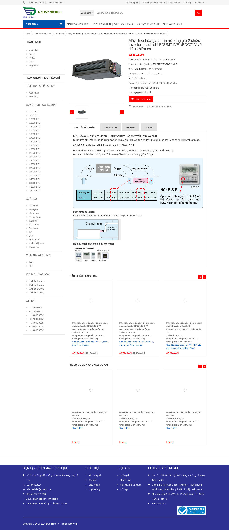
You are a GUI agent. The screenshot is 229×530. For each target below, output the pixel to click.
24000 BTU (34, 160)
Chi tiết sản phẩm (84, 127)
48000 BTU (34, 190)
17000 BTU (34, 138)
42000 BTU (34, 186)
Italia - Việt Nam (37, 243)
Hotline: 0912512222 (36, 494)
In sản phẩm (136, 106)
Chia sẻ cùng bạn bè (159, 106)
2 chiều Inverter (37, 285)
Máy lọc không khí (148, 24)
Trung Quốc (35, 217)
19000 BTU (34, 145)
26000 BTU (34, 164)
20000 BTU (34, 149)
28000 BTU (34, 171)
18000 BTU (34, 141)
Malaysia (33, 209)
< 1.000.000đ (35, 307)
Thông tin (111, 127)
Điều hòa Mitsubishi (78, 24)
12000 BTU (34, 119)
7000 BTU (34, 111)
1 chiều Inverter (37, 281)
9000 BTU (34, 115)
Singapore (34, 213)
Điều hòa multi (102, 24)
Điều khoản (174, 2)
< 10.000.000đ (36, 315)
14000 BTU (34, 126)
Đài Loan (33, 220)
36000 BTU (34, 183)
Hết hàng (33, 96)
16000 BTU (34, 134)
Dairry (32, 54)
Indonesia (34, 247)
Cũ (30, 266)
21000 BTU (34, 153)
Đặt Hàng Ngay (143, 99)
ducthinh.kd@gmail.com (39, 489)
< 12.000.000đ (36, 319)
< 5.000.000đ (35, 311)
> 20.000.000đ (36, 330)
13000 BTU (34, 123)
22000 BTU (34, 156)
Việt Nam (33, 228)
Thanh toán (125, 480)
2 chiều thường (36, 292)
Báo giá (92, 480)
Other (149, 127)
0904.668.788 (56, 2)
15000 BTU (34, 130)
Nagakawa (34, 65)
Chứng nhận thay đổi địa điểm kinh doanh (46, 503)
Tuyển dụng (94, 489)
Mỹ (30, 232)
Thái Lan (33, 205)
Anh (31, 236)
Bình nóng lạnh (172, 24)
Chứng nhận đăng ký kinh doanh (42, 499)
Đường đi (199, 2)
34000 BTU (34, 179)
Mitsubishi (34, 50)
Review (130, 127)
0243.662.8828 (36, 2)
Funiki (32, 61)
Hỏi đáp (187, 2)
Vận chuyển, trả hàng (130, 484)
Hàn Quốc (34, 239)
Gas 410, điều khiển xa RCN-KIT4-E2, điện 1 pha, (153, 83)
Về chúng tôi (132, 2)
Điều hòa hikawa (124, 24)
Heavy (32, 58)
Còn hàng (34, 92)
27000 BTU (34, 168)
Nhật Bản (34, 224)
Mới (31, 262)
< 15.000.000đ (36, 322)
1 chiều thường (36, 288)
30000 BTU (34, 175)
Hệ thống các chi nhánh (153, 2)
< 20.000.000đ (36, 326)
